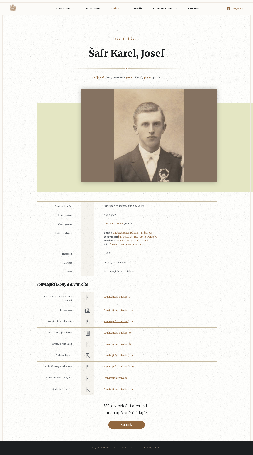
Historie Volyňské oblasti (165, 8)
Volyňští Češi (117, 8)
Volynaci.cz (238, 8)
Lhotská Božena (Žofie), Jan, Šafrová (132, 232)
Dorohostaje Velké (114, 223)
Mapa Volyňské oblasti (64, 8)
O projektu (193, 8)
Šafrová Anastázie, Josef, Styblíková (137, 236)
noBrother (156, 448)
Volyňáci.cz (13, 7)
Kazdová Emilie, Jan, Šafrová (132, 240)
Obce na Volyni (93, 8)
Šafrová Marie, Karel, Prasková (126, 244)
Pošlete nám (126, 424)
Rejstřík (138, 8)
